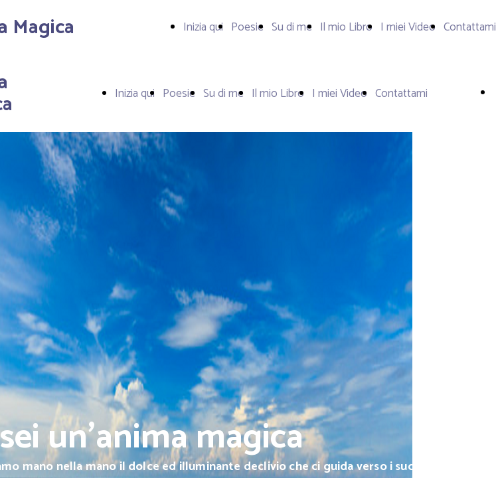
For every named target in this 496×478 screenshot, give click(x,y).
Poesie (247, 27)
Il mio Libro (346, 27)
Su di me (292, 27)
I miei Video (408, 27)
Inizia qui (203, 27)
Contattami (470, 27)
